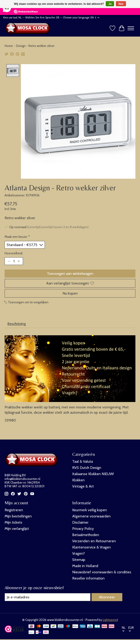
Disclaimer (80, 522)
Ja (109, 4)
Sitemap (78, 559)
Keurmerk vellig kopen (89, 510)
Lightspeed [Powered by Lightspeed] (110, 619)
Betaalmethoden (85, 534)
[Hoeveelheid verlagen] (9, 261)
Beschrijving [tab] (16, 323)
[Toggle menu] (130, 28)
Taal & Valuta (82, 461)
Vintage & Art (83, 486)
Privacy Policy (83, 528)
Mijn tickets (13, 522)
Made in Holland (85, 565)
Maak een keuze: (17, 236)
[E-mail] (48, 597)
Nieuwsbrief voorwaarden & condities (101, 572)
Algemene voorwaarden (91, 516)
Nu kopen (70, 293)
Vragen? (78, 553)
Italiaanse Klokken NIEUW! (93, 474)
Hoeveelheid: (14, 253)
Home (9, 46)
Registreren (14, 510)
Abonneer (107, 597)
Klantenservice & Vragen (91, 547)
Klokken (78, 480)
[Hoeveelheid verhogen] (19, 261)
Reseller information (88, 578)
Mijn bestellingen (18, 516)
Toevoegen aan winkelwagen (70, 273)
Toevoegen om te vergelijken (26, 302)
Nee (120, 4)
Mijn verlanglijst (17, 528)
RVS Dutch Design (86, 467)
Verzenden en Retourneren (94, 541)
